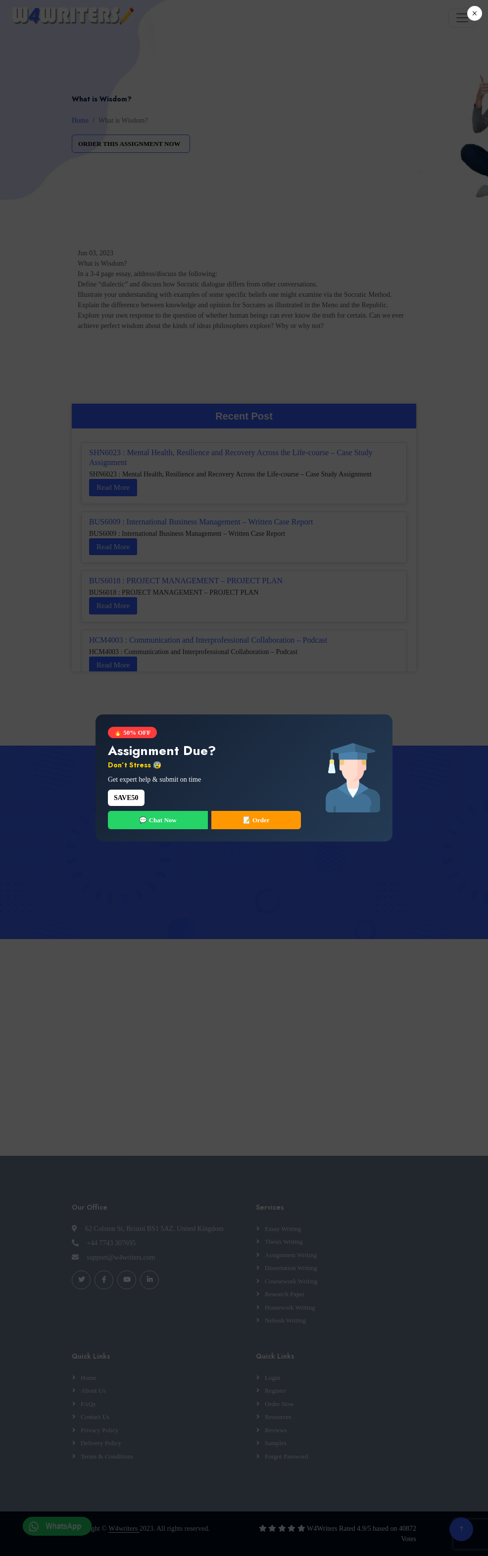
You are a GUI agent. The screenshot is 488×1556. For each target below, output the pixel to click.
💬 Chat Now (157, 820)
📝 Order (256, 820)
